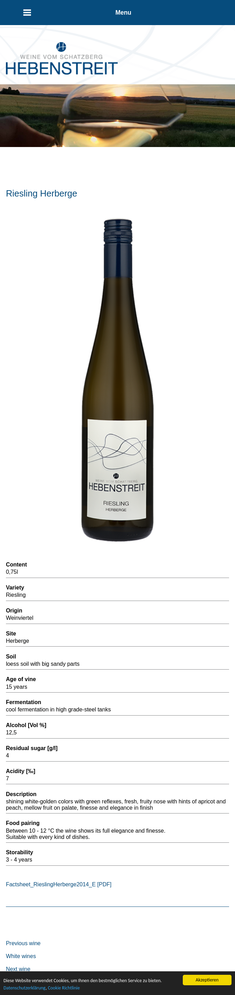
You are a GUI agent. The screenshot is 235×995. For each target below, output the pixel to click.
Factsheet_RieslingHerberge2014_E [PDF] (58, 884)
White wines (21, 956)
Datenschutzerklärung (24, 988)
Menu (123, 12)
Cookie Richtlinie (64, 988)
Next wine (18, 969)
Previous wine (23, 943)
